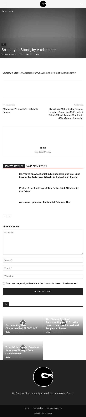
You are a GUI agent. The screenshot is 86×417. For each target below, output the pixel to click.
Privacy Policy (37, 408)
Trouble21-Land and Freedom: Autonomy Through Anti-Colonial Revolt (22, 350)
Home (4, 11)
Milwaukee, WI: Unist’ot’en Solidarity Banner (20, 110)
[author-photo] (43, 143)
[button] (5, 4)
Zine (11, 11)
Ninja (6, 54)
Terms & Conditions (54, 408)
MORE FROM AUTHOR (36, 166)
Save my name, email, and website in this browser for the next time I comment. (42, 283)
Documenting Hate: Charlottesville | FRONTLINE (21, 327)
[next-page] (9, 216)
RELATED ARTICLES (14, 166)
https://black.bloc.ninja (43, 152)
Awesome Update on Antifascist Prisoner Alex (44, 202)
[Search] (82, 4)
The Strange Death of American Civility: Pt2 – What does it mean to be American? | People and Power (63, 324)
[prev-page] (5, 216)
